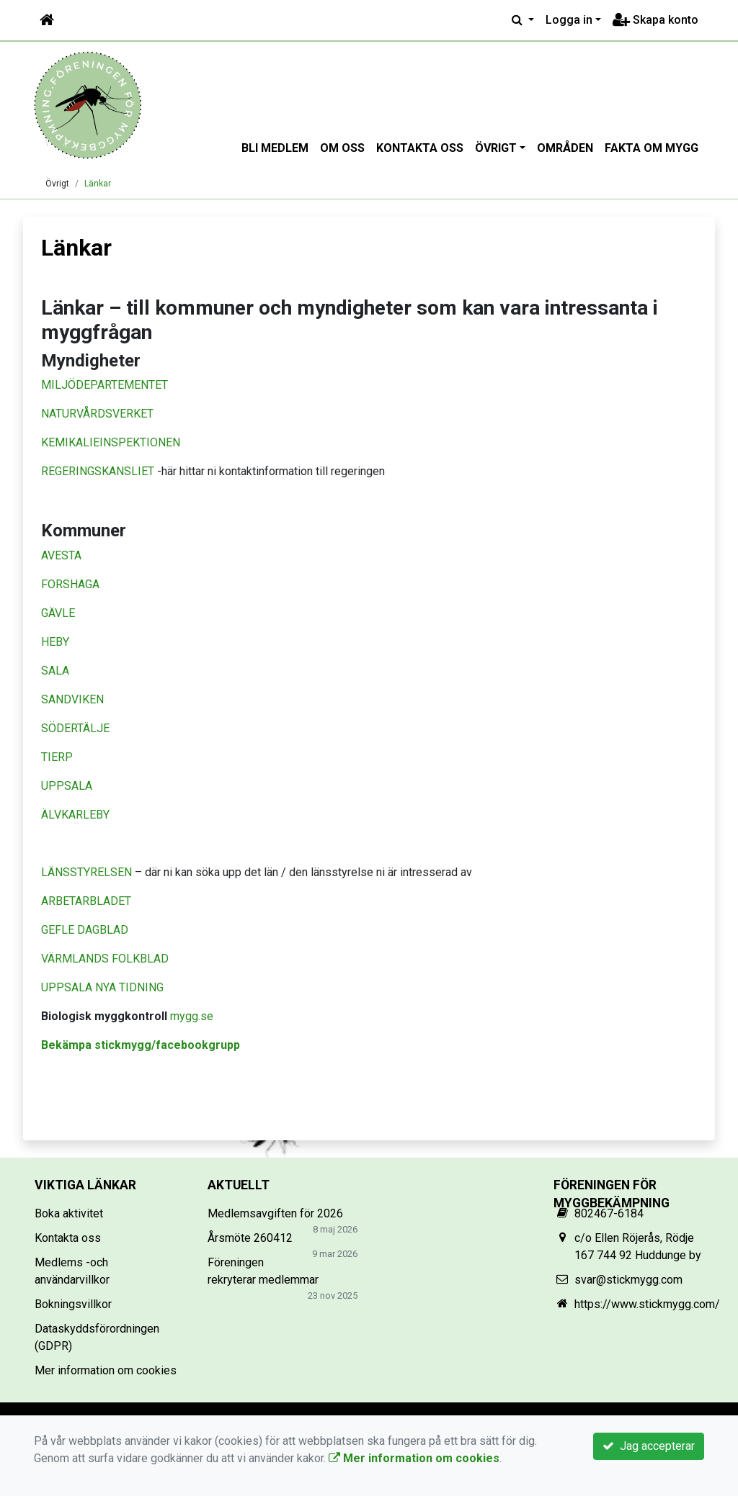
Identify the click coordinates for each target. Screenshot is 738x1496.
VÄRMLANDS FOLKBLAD (105, 958)
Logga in (569, 20)
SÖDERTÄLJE (75, 728)
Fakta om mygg (651, 148)
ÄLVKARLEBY (75, 814)
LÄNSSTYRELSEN (86, 872)
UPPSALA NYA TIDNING (102, 987)
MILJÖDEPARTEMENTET (104, 385)
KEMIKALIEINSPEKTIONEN (110, 442)
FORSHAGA (70, 584)
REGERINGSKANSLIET (97, 471)
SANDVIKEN (72, 699)
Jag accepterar (649, 1446)
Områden (565, 148)
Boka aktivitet (69, 1213)
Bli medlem (274, 148)
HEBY (55, 642)
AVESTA (61, 555)
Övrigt (496, 148)
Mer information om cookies (106, 1370)
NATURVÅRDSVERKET (97, 413)
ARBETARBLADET (87, 901)
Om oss (342, 148)
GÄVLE (58, 613)
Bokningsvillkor (73, 1304)
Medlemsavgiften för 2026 (275, 1213)
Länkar (97, 184)
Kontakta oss (419, 148)
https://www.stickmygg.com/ (647, 1304)
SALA (55, 670)
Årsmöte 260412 (250, 1238)
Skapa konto (655, 20)
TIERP (57, 757)
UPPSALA (66, 786)
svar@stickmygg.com (628, 1280)
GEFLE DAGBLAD (84, 930)
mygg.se (191, 1016)
